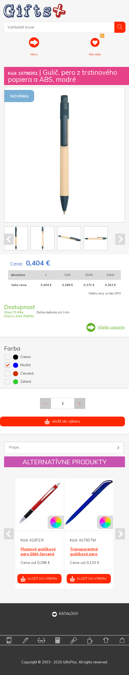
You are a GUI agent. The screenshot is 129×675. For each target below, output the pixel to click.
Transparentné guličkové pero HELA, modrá (84, 554)
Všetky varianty (111, 327)
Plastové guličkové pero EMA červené (38, 551)
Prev (9, 239)
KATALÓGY (64, 613)
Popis (14, 447)
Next (120, 239)
